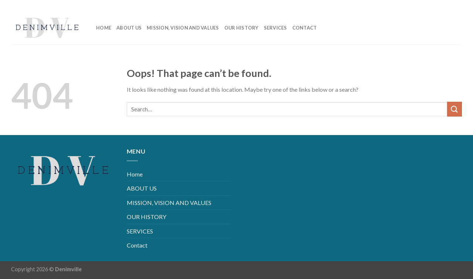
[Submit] (454, 109)
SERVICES (275, 28)
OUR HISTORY (241, 28)
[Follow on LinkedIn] (444, 5)
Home (103, 28)
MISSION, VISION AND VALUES (183, 28)
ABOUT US (129, 28)
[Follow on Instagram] (432, 5)
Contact (304, 28)
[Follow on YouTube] (456, 5)
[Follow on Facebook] (420, 5)
